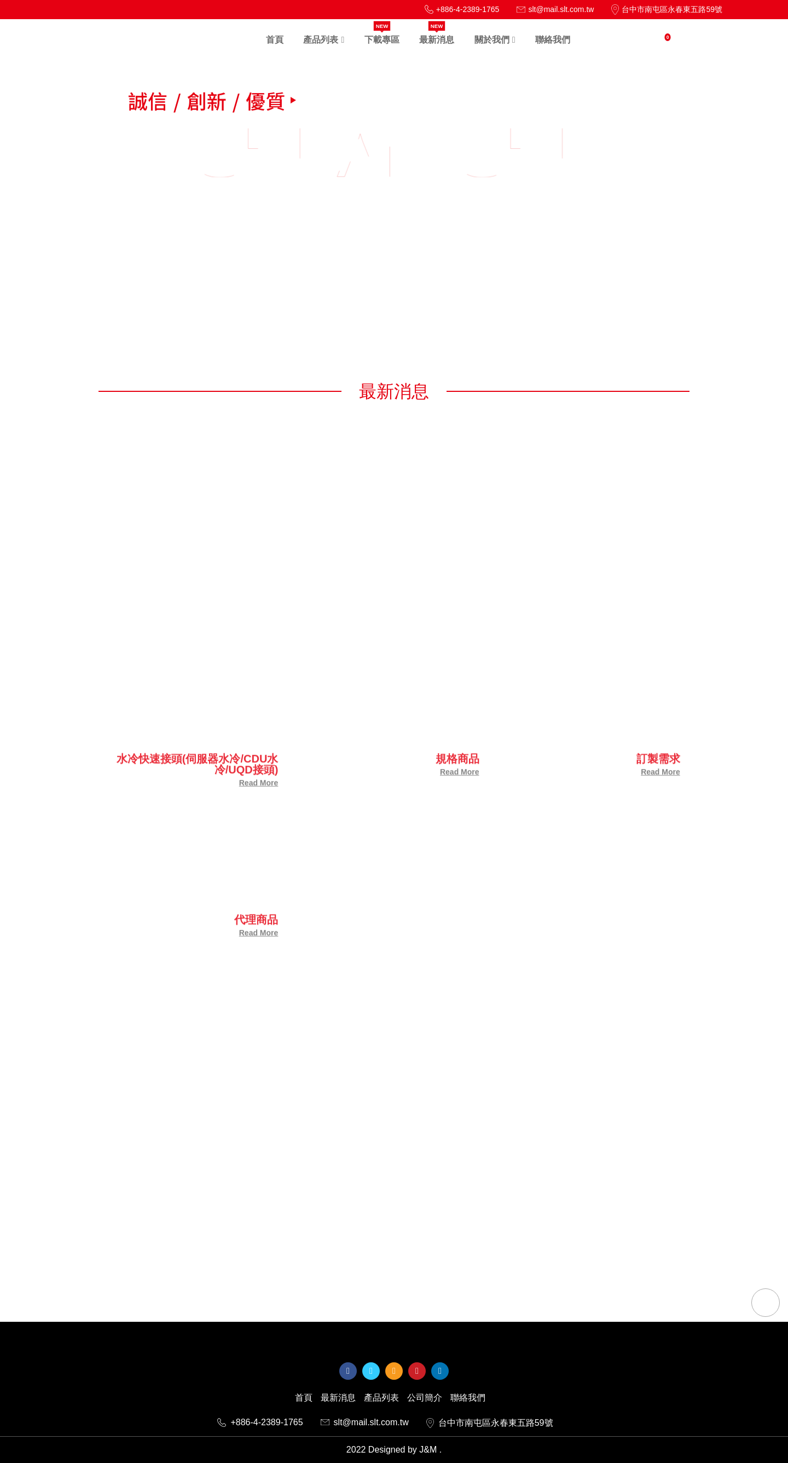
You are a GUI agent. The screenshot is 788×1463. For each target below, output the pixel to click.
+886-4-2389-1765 (260, 1422)
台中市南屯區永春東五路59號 (489, 1423)
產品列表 (381, 1397)
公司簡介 (424, 1397)
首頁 (303, 1397)
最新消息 (338, 1397)
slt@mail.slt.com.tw (365, 1422)
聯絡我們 (467, 1397)
